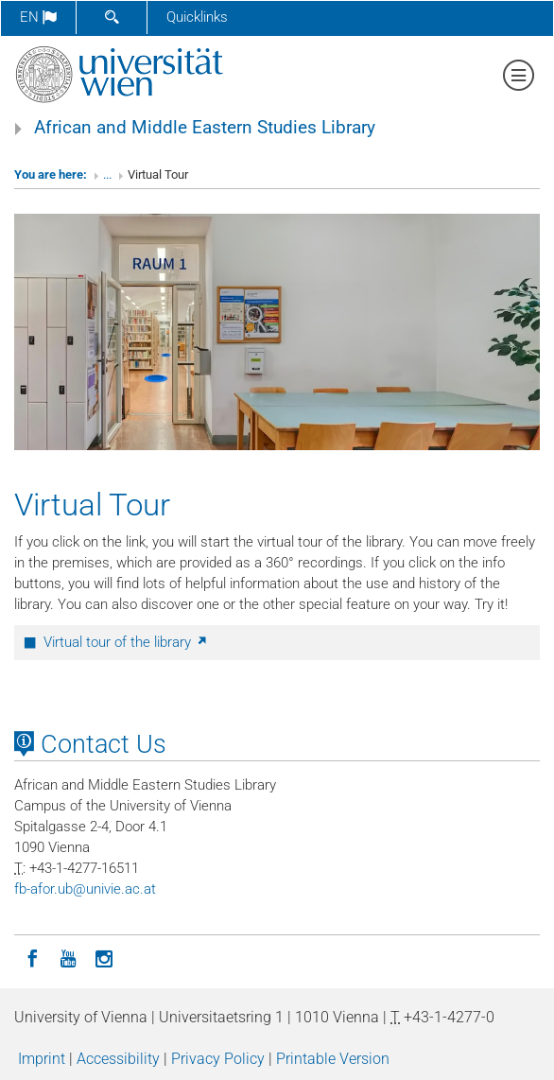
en (38, 17)
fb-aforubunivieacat (85, 888)
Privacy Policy (218, 1059)
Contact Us (90, 744)
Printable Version (333, 1059)
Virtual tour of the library (126, 642)
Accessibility (118, 1059)
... (107, 174)
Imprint (41, 1059)
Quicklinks (197, 17)
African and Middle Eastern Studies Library (204, 127)
